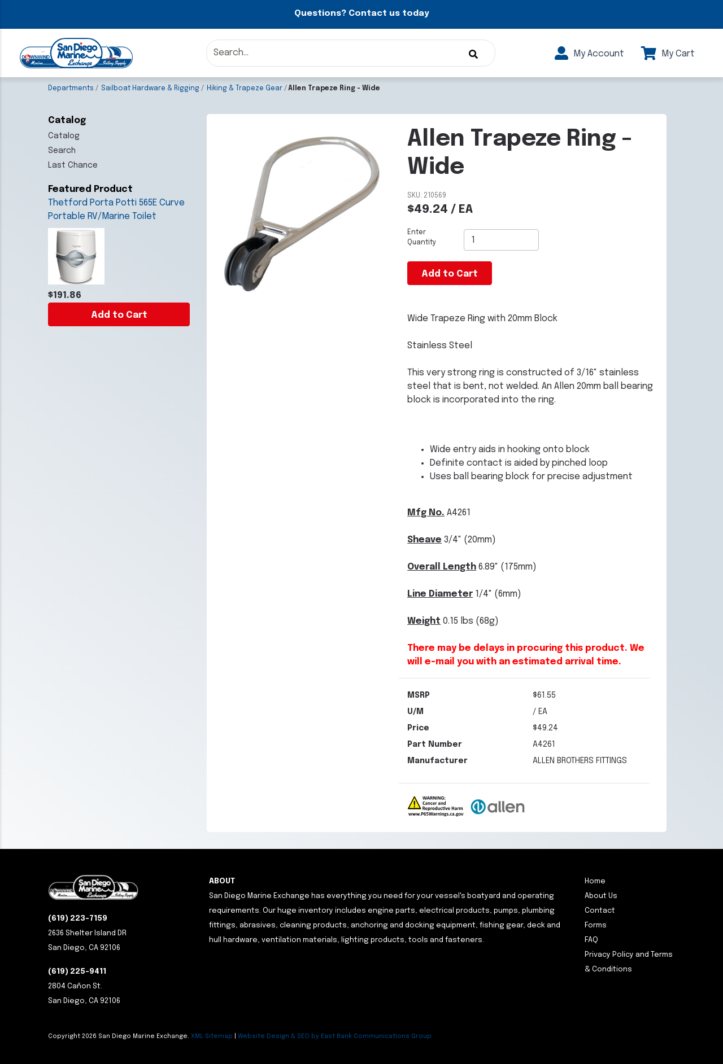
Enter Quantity (421, 237)
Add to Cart (119, 315)
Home (595, 881)
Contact (600, 910)
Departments (71, 88)
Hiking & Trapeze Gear (244, 88)
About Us (601, 896)
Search (62, 151)
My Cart (668, 54)
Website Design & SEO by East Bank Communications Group (335, 1036)
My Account (589, 54)
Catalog (64, 136)
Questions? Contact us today (361, 13)
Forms (596, 925)
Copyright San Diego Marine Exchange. (119, 1036)
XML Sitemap (212, 1036)
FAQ (591, 940)
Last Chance (73, 165)
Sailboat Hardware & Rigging (150, 88)
